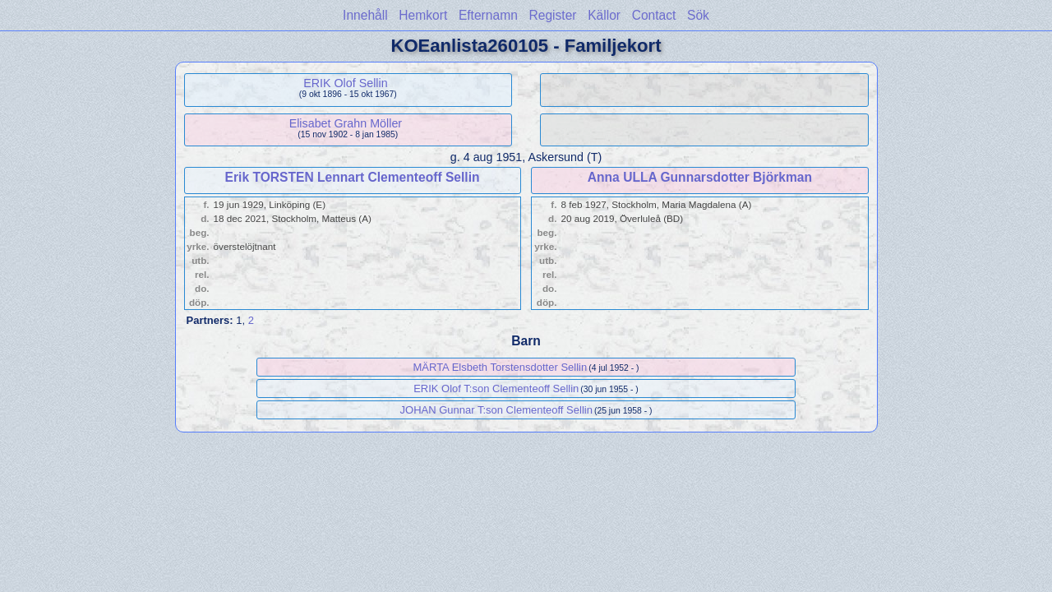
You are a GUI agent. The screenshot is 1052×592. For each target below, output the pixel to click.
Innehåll (365, 15)
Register (552, 15)
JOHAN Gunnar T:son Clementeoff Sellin (496, 410)
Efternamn (488, 15)
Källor (604, 15)
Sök (698, 15)
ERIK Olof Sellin (345, 83)
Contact (654, 15)
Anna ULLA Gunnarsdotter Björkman (700, 177)
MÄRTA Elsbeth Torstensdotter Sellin (500, 367)
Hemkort (423, 15)
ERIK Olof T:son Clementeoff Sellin (496, 388)
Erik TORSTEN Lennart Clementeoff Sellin (352, 177)
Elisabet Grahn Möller (345, 123)
